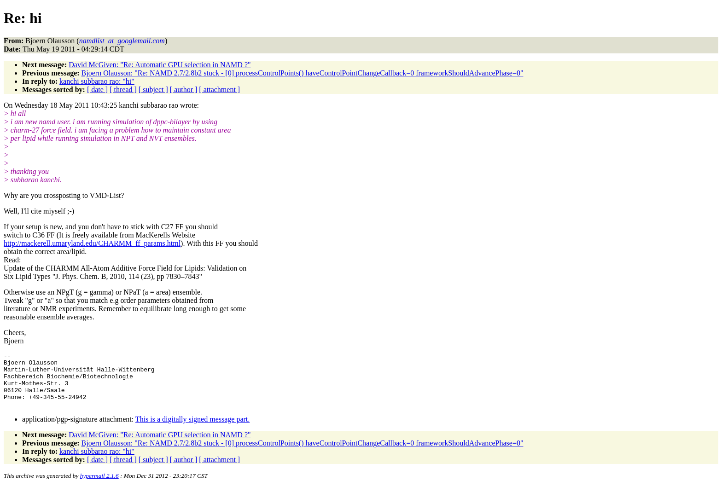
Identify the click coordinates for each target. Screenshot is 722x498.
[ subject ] (153, 89)
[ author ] (184, 89)
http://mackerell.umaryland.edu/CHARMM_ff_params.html (92, 243)
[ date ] (97, 89)
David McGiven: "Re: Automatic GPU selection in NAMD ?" (159, 65)
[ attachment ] (219, 89)
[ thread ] (123, 89)
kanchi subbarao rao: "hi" (96, 81)
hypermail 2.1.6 (99, 486)
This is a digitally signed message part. (192, 430)
